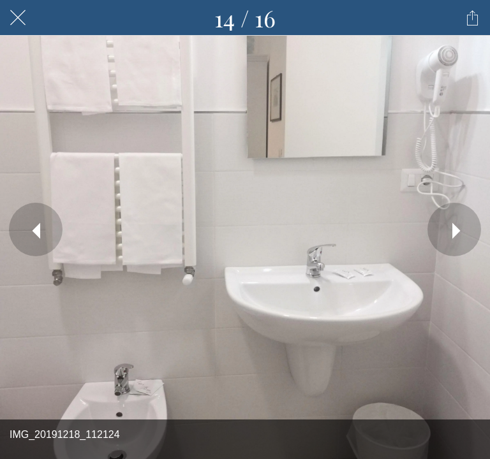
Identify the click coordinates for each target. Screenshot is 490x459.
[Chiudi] (18, 18)
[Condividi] (472, 18)
